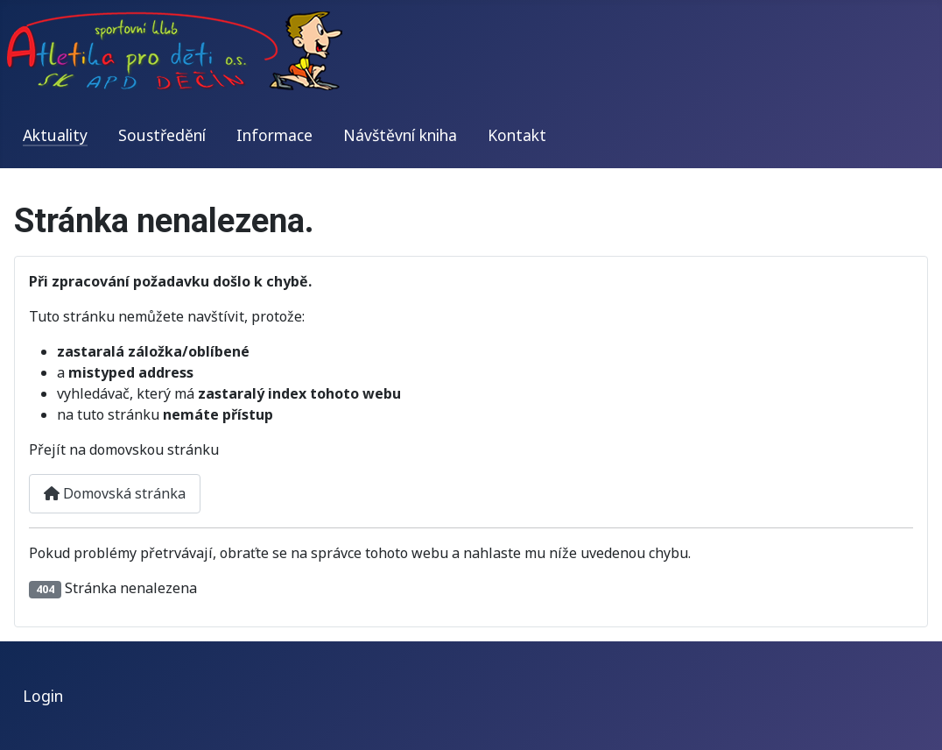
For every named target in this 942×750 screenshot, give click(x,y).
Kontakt (517, 134)
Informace (274, 134)
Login (43, 695)
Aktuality (55, 134)
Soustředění (162, 134)
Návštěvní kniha (400, 134)
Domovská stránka (115, 493)
